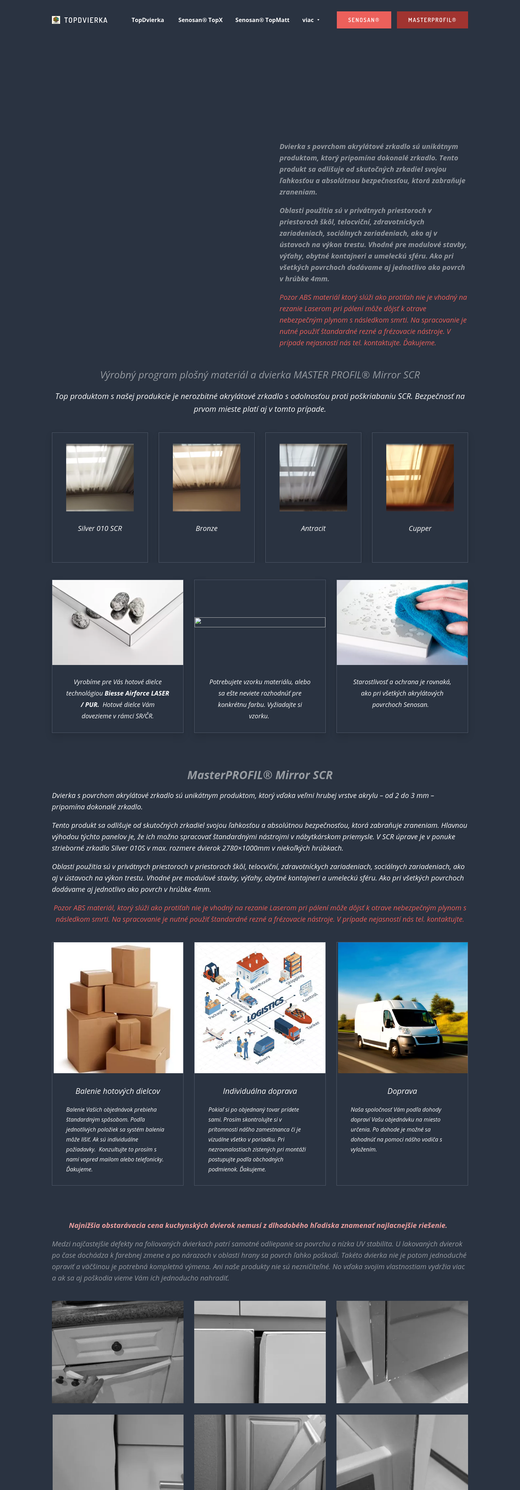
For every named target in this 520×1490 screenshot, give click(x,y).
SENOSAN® (364, 19)
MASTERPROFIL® (432, 19)
